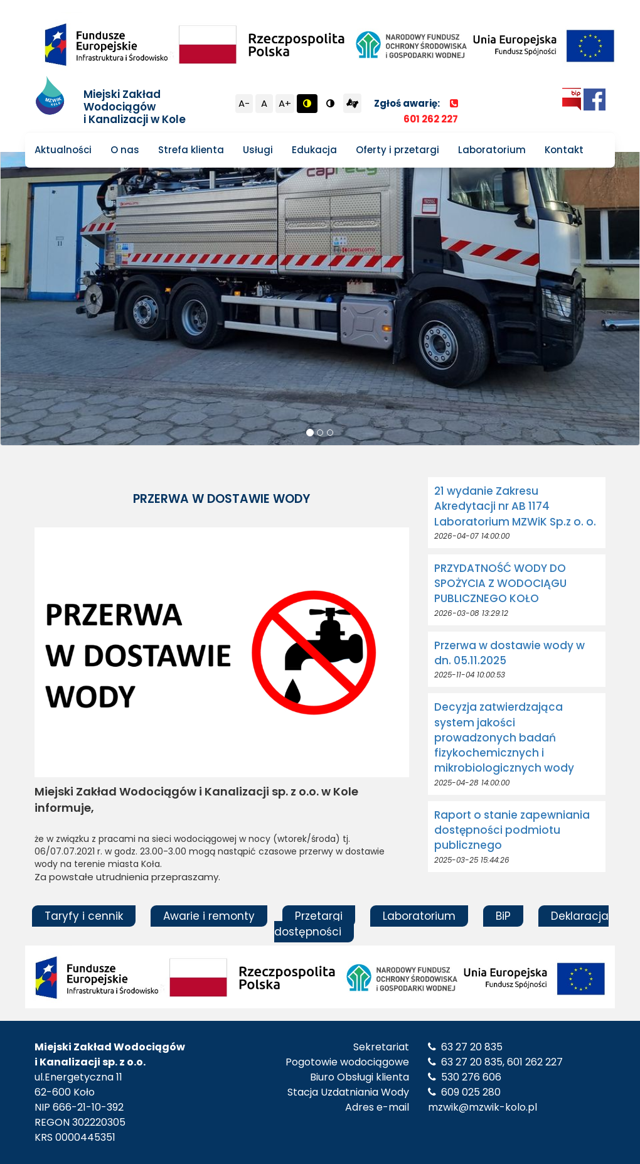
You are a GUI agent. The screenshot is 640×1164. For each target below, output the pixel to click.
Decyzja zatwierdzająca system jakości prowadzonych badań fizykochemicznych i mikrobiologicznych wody (504, 737)
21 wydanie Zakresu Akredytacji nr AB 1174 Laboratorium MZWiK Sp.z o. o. (515, 506)
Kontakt (564, 149)
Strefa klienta (191, 149)
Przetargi (319, 916)
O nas (124, 149)
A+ (285, 103)
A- (244, 103)
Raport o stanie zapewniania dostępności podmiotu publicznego (512, 830)
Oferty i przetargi (397, 149)
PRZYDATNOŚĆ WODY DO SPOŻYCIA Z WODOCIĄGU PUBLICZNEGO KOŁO (500, 583)
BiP (503, 916)
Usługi (258, 149)
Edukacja (314, 149)
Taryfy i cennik (84, 916)
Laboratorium (492, 149)
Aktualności (63, 149)
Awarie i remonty (209, 916)
